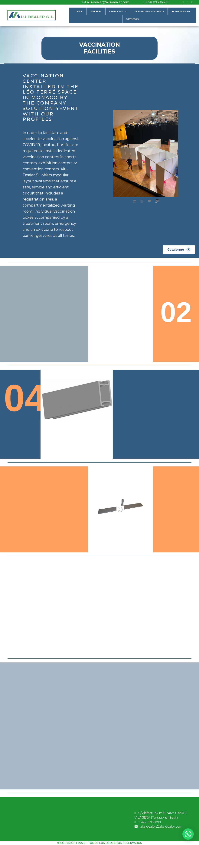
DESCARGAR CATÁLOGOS (149, 11)
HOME (79, 11)
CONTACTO (132, 19)
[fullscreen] (157, 201)
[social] (149, 201)
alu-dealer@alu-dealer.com (105, 2)
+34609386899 (154, 2)
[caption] (142, 201)
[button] (179, 249)
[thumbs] (134, 201)
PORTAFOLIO (182, 11)
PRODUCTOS (118, 11)
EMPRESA (96, 11)
